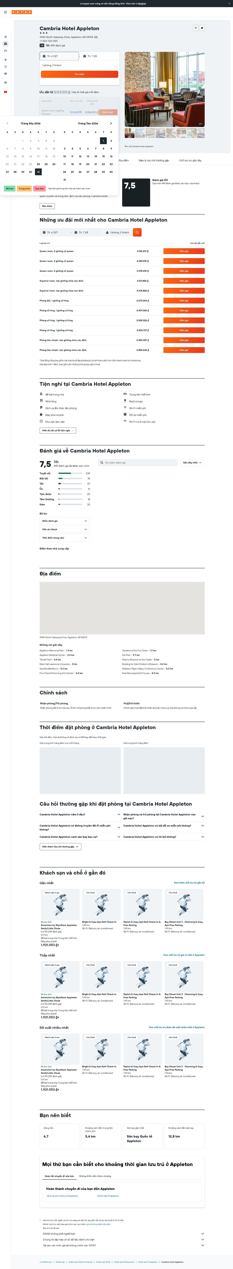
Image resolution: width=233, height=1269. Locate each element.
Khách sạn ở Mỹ (103, 1262)
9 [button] (88, 94)
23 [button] (87, 109)
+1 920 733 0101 (48, 40)
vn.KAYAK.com (46, 1262)
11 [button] (103, 94)
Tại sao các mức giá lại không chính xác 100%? (124, 1245)
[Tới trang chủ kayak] (22, 12)
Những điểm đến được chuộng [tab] (95, 1176)
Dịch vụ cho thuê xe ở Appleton (62, 1195)
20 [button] (64, 109)
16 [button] (88, 101)
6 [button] (64, 94)
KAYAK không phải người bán (124, 1234)
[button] (229, 3)
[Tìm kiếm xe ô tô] (5, 35)
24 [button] (95, 109)
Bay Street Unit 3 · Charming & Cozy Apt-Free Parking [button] (184, 923)
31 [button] (95, 117)
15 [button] (80, 101)
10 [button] (95, 94)
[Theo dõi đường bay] (5, 51)
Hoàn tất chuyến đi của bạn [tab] (59, 1176)
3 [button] (95, 86)
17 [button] (95, 101)
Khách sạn (60, 1262)
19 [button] (111, 101)
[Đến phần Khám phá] (5, 45)
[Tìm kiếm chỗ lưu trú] (5, 29)
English (142, 3)
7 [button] (72, 94)
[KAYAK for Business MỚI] (5, 58)
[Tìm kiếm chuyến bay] (5, 22)
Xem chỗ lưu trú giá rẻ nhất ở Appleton (184, 954)
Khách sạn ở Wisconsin (124, 1262)
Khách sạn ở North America (80, 1262)
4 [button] (103, 86)
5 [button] (111, 86)
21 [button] (72, 109)
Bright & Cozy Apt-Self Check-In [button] (99, 921)
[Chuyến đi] (5, 68)
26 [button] (111, 109)
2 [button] (88, 86)
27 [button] (64, 117)
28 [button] (72, 117)
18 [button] (103, 101)
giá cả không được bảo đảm (98, 1224)
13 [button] (64, 101)
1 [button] (80, 86)
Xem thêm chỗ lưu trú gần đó (189, 882)
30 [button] (87, 117)
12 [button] (111, 94)
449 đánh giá (57, 45)
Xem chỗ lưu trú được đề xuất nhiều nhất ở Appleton (177, 1027)
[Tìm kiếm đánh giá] (140, 462)
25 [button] (103, 109)
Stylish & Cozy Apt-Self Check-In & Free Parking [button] (142, 923)
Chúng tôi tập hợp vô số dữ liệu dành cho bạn (124, 1239)
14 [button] (72, 101)
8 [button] (80, 94)
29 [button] (80, 117)
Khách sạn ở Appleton (108, 1195)
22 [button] (80, 109)
